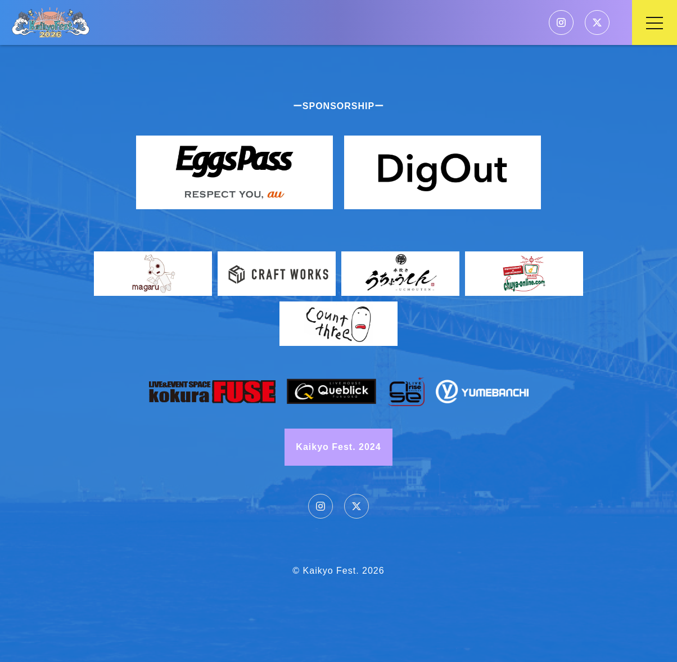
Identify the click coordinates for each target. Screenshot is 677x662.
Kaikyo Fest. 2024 (338, 447)
